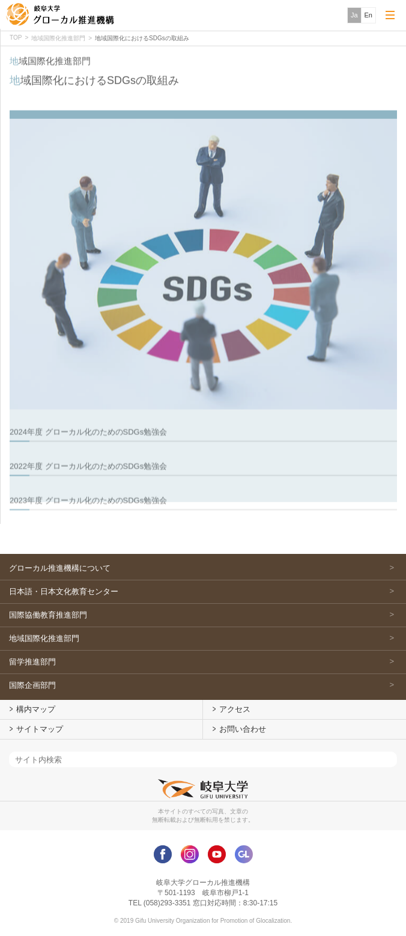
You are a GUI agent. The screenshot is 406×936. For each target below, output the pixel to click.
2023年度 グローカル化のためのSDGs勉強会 (88, 516)
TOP (16, 37)
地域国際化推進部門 (58, 38)
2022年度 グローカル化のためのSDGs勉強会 (88, 482)
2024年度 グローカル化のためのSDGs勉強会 (88, 447)
